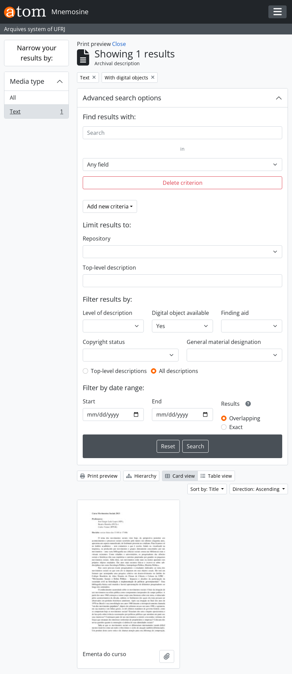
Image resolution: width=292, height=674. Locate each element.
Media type (27, 81)
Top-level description (109, 267)
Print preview (98, 476)
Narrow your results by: (36, 53)
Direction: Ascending (257, 489)
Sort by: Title (205, 489)
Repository (96, 238)
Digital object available (180, 313)
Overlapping (244, 418)
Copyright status (104, 342)
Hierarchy (141, 476)
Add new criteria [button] (108, 206)
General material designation (224, 342)
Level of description (107, 313)
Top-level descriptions (119, 371)
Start (89, 401)
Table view (216, 476)
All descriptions (178, 371)
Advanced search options (122, 97)
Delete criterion (183, 182)
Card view (180, 476)
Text (36, 112)
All (13, 97)
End (157, 401)
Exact (236, 427)
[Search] (182, 132)
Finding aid (235, 313)
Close (119, 44)
